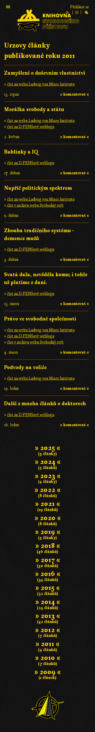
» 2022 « (47, 490)
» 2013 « (47, 616)
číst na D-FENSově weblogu (30, 126)
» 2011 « (47, 644)
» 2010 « (47, 658)
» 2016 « (47, 574)
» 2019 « (47, 532)
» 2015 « (47, 588)
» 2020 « (47, 518)
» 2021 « (47, 504)
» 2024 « (48, 462)
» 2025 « (47, 448)
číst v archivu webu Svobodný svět (35, 205)
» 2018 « (47, 546)
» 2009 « (47, 672)
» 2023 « (48, 476)
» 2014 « (47, 602)
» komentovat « (74, 94)
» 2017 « (47, 560)
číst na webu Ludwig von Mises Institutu (40, 84)
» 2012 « (47, 630)
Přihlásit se (79, 7)
